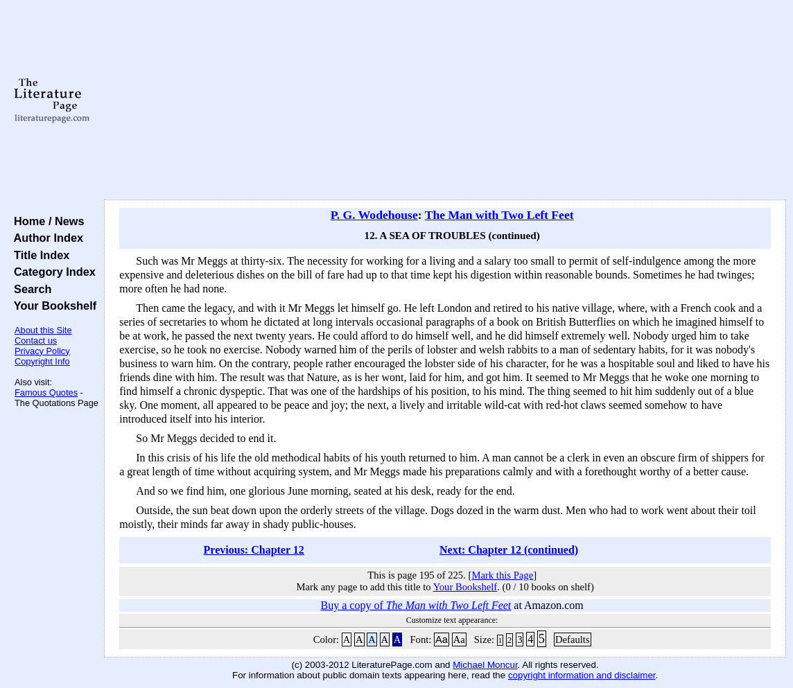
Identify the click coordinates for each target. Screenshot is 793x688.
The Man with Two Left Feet (499, 215)
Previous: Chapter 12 (254, 550)
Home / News (46, 221)
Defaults (572, 639)
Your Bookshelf (52, 305)
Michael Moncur (485, 665)
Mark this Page (502, 575)
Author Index (45, 237)
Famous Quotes (46, 392)
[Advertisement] (445, 100)
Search (29, 289)
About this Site (43, 330)
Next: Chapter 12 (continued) (508, 550)
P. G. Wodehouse (374, 215)
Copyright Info (42, 361)
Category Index (52, 271)
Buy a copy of (416, 605)
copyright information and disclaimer (582, 675)
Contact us (36, 340)
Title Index (38, 255)
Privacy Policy (42, 351)
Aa (441, 639)
